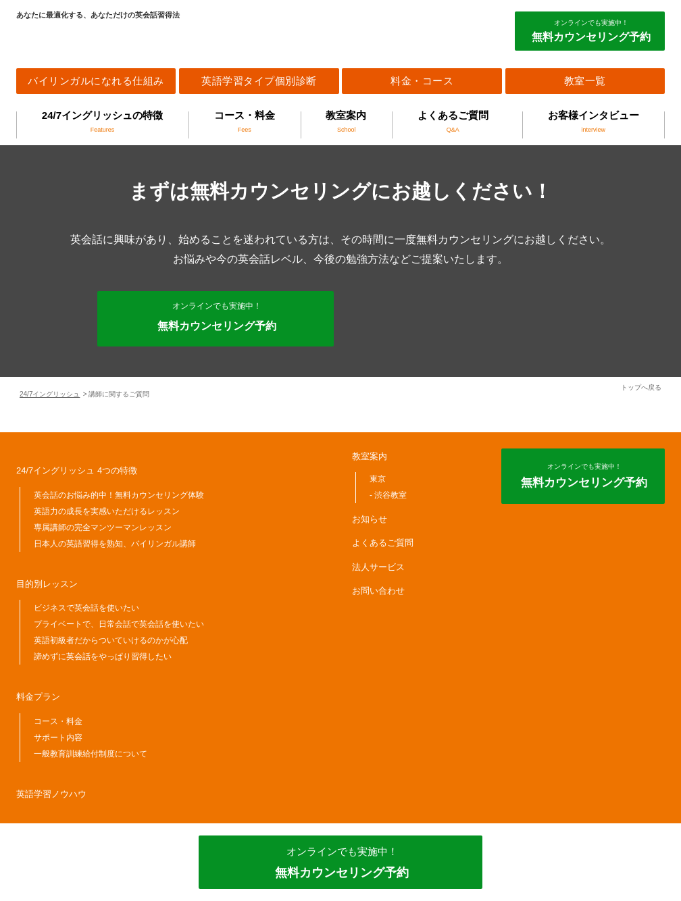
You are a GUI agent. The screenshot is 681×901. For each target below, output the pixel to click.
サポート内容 (58, 737)
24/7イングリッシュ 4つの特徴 (76, 470)
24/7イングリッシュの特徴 (102, 121)
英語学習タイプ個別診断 (259, 80)
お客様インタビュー (593, 121)
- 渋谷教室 (388, 495)
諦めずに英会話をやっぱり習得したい (103, 656)
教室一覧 (585, 80)
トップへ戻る (641, 387)
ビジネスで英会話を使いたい (86, 608)
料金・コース (421, 80)
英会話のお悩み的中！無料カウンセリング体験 (119, 495)
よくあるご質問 (452, 121)
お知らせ (369, 519)
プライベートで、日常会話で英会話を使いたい (119, 624)
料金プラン (38, 697)
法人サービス (378, 567)
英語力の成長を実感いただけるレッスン (107, 511)
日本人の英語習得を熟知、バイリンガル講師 (115, 543)
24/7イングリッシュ (50, 394)
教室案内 (346, 121)
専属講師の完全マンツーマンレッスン (103, 527)
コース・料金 (244, 121)
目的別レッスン (47, 584)
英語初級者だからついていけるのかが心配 (111, 640)
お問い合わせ (378, 591)
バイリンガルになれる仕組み (96, 80)
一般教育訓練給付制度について (90, 753)
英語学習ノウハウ (51, 794)
